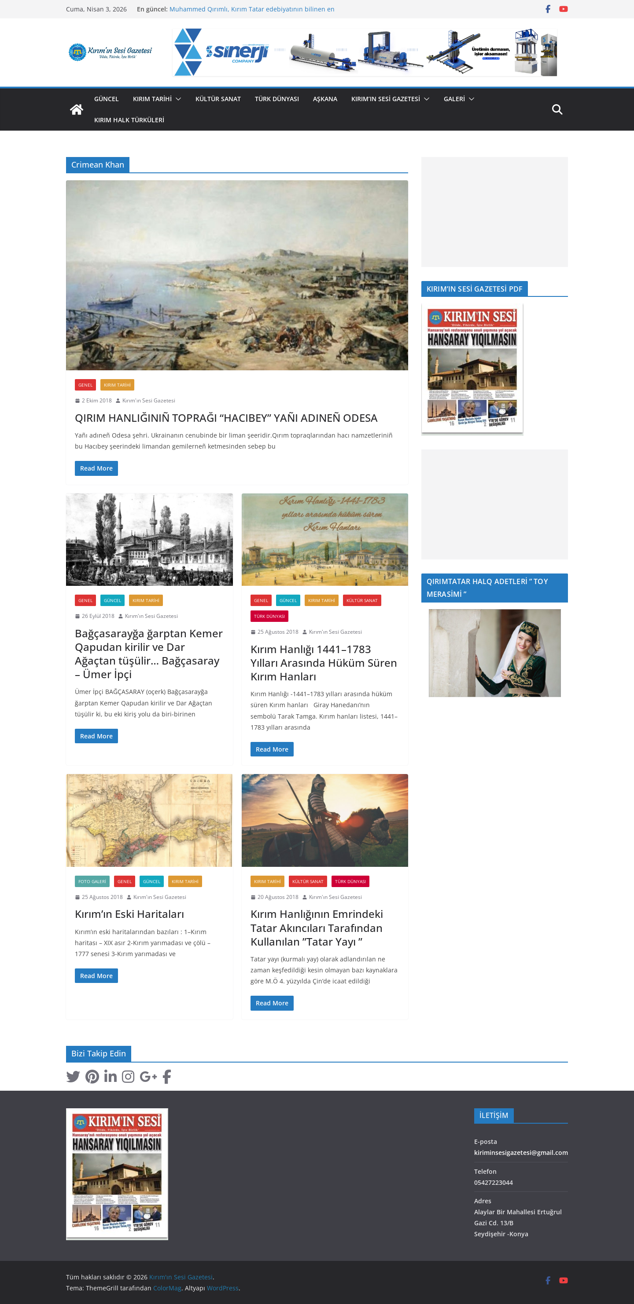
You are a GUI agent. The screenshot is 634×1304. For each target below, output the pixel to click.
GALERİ (454, 99)
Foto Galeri (92, 881)
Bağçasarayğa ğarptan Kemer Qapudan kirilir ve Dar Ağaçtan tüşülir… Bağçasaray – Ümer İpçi (149, 654)
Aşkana (325, 99)
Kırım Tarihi (152, 99)
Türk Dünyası (277, 99)
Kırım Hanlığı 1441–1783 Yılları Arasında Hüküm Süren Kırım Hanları (324, 662)
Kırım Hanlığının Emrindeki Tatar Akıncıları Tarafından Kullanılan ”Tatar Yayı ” (317, 927)
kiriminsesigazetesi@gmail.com (521, 1152)
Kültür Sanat (218, 99)
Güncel (106, 99)
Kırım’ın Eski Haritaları (129, 913)
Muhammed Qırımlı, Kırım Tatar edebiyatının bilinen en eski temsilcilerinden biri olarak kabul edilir (252, 13)
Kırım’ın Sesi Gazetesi (385, 99)
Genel (85, 385)
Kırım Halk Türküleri (129, 120)
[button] (176, 99)
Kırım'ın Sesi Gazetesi (148, 400)
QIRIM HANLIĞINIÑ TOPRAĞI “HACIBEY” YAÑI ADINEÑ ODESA (226, 417)
